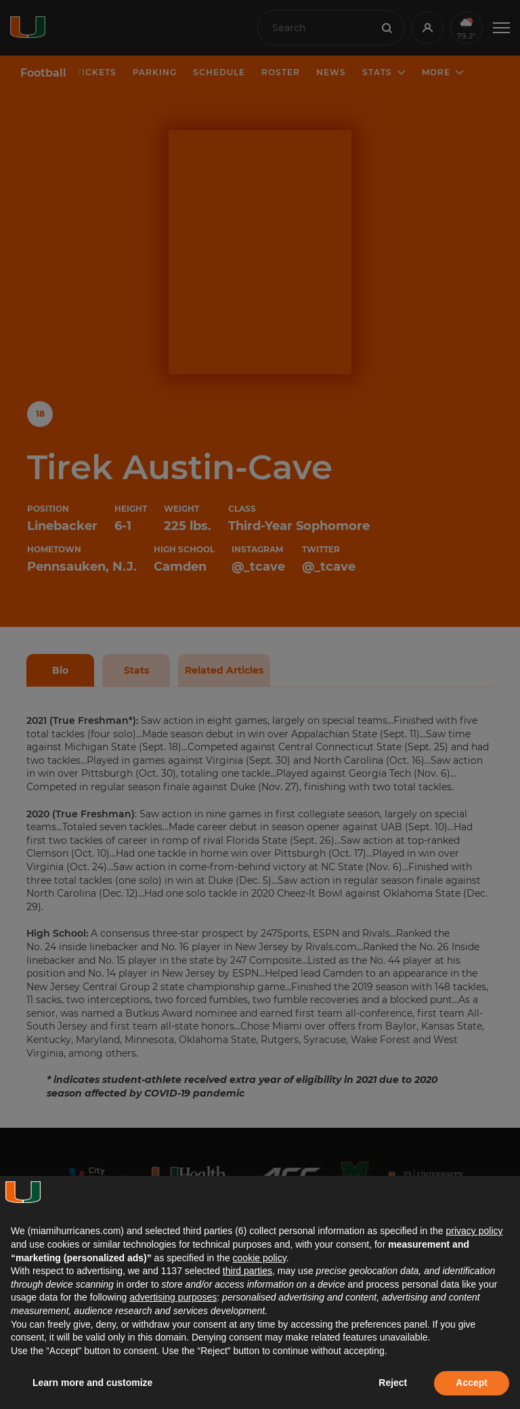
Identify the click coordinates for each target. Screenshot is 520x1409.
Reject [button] (392, 1382)
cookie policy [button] (259, 1257)
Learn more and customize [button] (92, 1382)
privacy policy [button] (474, 1230)
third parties (247, 1270)
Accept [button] (472, 1382)
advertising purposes (173, 1297)
